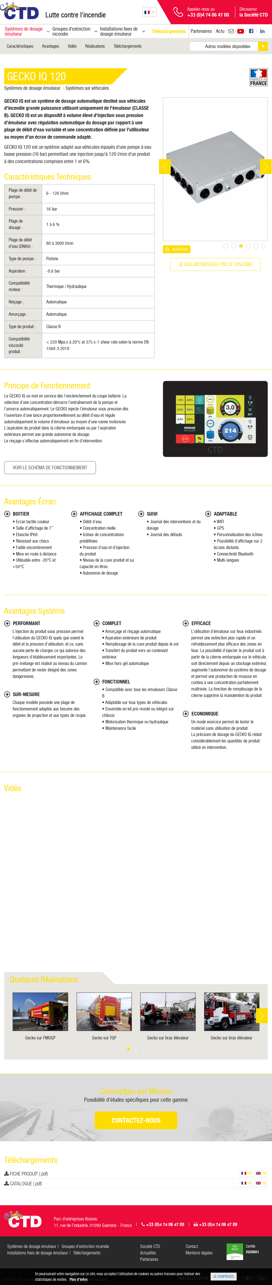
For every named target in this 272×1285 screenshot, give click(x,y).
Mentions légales (199, 1253)
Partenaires (201, 31)
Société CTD (150, 1246)
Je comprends (223, 1277)
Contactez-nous (136, 1120)
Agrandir (180, 249)
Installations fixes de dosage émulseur (37, 1253)
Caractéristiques (20, 46)
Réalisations (95, 46)
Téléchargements (128, 46)
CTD (19, 10)
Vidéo (72, 46)
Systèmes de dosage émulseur (32, 88)
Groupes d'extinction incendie (85, 1246)
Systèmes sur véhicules (87, 88)
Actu (220, 31)
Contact (192, 1246)
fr (246, 1173)
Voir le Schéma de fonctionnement (50, 467)
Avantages (50, 46)
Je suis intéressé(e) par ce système (215, 264)
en (261, 1173)
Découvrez (253, 12)
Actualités (148, 1253)
